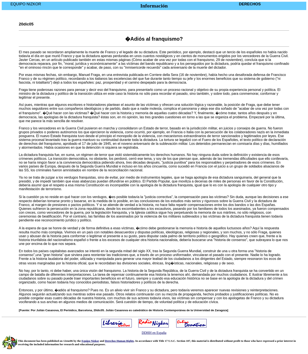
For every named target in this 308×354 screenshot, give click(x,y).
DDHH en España (154, 333)
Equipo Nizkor (90, 340)
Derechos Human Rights (119, 340)
